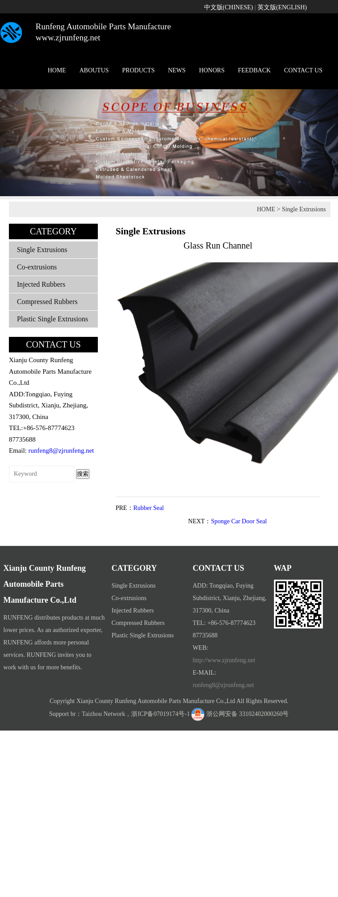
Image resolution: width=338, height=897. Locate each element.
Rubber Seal (148, 508)
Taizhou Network (103, 714)
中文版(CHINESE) (228, 7)
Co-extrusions (37, 267)
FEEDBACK (254, 70)
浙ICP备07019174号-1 (160, 714)
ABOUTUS (94, 70)
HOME (57, 70)
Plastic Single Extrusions (52, 319)
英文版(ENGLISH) (282, 7)
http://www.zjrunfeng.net (224, 660)
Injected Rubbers (41, 284)
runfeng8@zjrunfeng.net (61, 450)
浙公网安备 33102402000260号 (247, 714)
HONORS (212, 70)
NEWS (177, 70)
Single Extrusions (304, 209)
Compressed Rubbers (47, 301)
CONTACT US (303, 70)
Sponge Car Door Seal (239, 521)
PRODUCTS (138, 70)
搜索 (83, 473)
